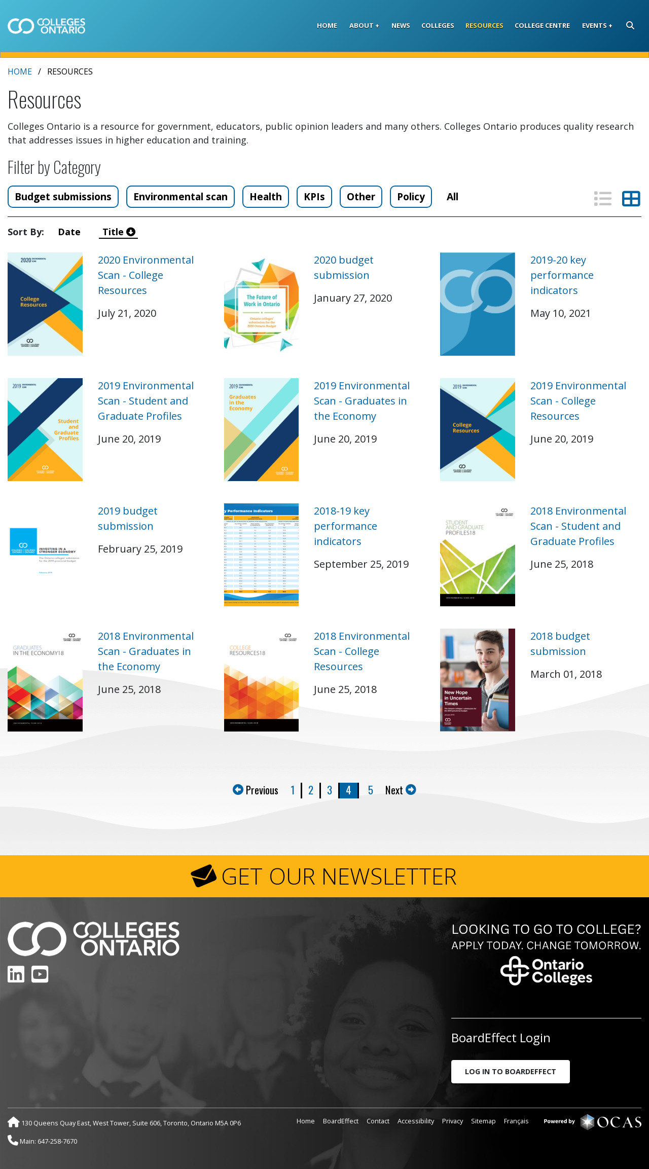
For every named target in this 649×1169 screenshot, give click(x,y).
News (400, 25)
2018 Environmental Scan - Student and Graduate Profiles (578, 526)
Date (72, 232)
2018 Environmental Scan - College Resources (362, 651)
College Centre (542, 25)
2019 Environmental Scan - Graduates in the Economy (362, 401)
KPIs (314, 196)
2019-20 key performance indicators (562, 275)
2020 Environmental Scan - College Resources (146, 275)
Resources (484, 25)
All (452, 196)
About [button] (361, 25)
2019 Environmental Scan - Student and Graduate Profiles (146, 401)
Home (327, 25)
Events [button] (594, 25)
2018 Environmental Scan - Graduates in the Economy (146, 651)
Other (361, 196)
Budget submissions (63, 196)
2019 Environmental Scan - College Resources (578, 401)
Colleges (437, 25)
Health (265, 196)
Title (118, 232)
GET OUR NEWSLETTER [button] (339, 876)
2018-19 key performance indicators (345, 526)
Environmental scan (180, 196)
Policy (411, 196)
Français (516, 1120)
